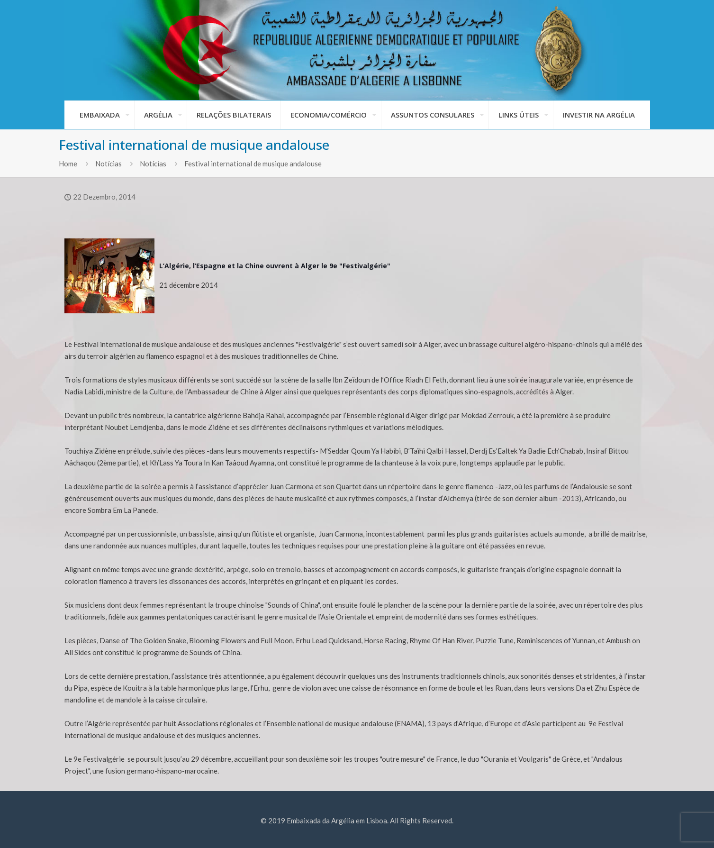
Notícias (108, 163)
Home (68, 163)
